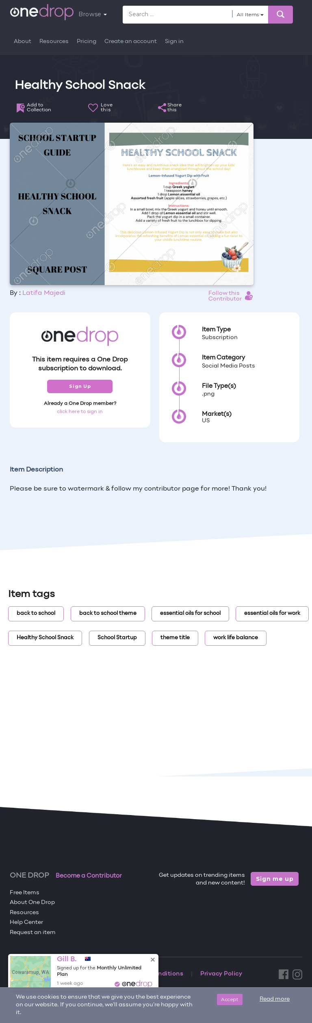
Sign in (174, 41)
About (22, 41)
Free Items (24, 892)
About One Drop (32, 902)
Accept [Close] (229, 999)
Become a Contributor (89, 876)
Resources (54, 41)
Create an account (130, 41)
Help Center (26, 922)
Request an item (33, 932)
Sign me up (275, 878)
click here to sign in (80, 411)
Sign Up (80, 386)
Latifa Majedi (43, 293)
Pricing (86, 41)
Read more (275, 999)
